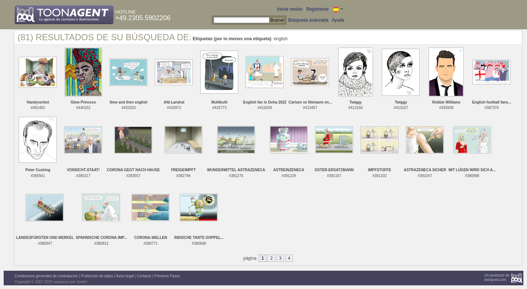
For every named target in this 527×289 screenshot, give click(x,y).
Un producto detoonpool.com (497, 277)
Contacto (144, 276)
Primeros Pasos (167, 276)
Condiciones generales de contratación (46, 276)
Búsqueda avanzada (308, 20)
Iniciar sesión (290, 9)
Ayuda (338, 20)
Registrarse (317, 9)
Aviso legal (125, 276)
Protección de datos (97, 276)
